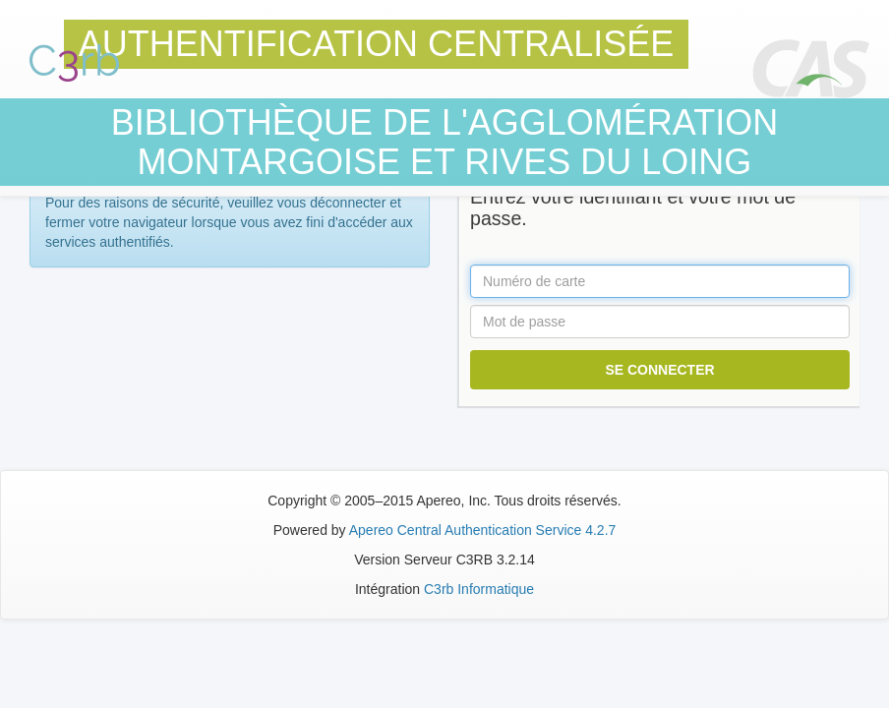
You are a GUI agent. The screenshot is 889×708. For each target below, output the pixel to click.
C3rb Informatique (479, 589)
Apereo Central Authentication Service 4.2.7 (483, 530)
